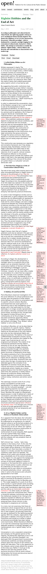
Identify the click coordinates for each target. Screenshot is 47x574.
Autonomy (4, 14)
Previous (26, 14)
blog (31, 9)
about (42, 9)
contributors (18, 9)
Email (9, 58)
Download (15, 58)
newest (9, 9)
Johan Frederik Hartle (8, 25)
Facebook (5, 55)
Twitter (12, 55)
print (37, 9)
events (26, 9)
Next (31, 14)
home (3, 9)
